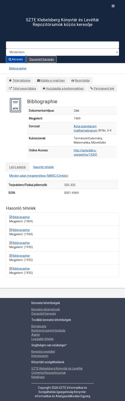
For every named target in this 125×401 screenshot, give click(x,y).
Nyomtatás (82, 80)
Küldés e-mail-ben (53, 80)
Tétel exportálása (24, 88)
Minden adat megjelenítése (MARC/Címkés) (38, 175)
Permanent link (104, 88)
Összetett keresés (41, 59)
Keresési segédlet (43, 351)
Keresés (16, 59)
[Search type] (62, 52)
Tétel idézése (21, 80)
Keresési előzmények (45, 309)
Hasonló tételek (43, 167)
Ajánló (35, 334)
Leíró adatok (17, 167)
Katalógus (38, 377)
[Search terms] (62, 45)
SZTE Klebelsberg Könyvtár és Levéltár (57, 368)
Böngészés (38, 326)
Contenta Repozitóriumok (48, 372)
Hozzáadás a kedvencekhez (65, 88)
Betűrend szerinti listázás (48, 330)
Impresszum (39, 356)
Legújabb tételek (42, 339)
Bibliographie (17, 68)
